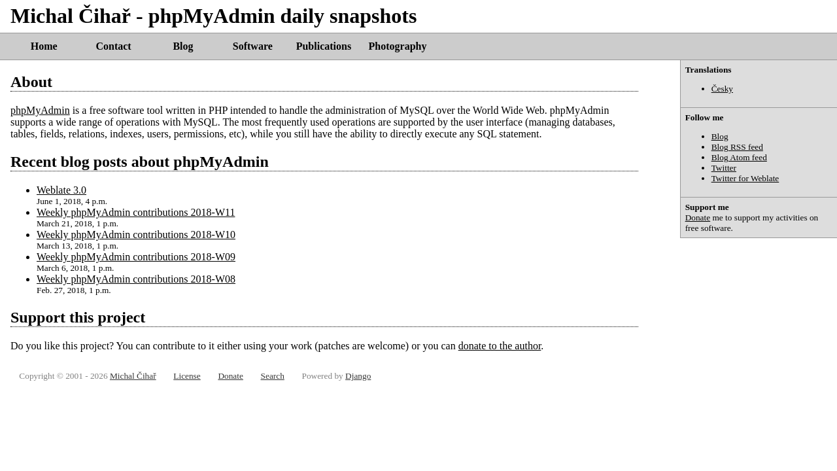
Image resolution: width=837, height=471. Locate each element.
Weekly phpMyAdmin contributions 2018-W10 (136, 234)
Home (44, 46)
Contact (113, 46)
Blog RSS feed (737, 147)
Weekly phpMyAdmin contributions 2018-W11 (136, 212)
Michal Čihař (133, 376)
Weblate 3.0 (61, 190)
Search (272, 376)
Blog (183, 46)
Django (358, 376)
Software (253, 46)
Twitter (723, 168)
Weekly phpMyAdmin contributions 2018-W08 (136, 279)
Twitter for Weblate (745, 178)
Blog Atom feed (739, 157)
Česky (722, 89)
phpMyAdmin (40, 110)
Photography (398, 46)
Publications (323, 46)
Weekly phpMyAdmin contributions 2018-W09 (136, 256)
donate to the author (499, 345)
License (186, 376)
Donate (698, 217)
